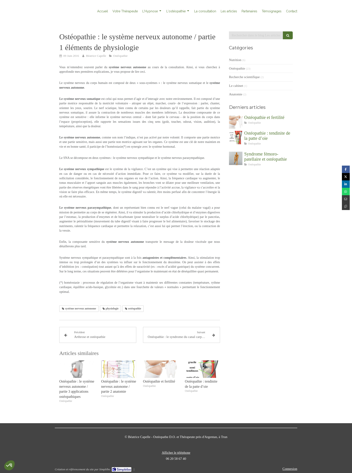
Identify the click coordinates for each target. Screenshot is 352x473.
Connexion (289, 469)
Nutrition (235, 60)
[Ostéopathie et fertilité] (235, 122)
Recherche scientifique (244, 77)
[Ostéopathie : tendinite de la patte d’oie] (235, 137)
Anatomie (235, 94)
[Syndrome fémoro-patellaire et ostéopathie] (235, 158)
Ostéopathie (237, 68)
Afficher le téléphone (176, 452)
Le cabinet (236, 86)
